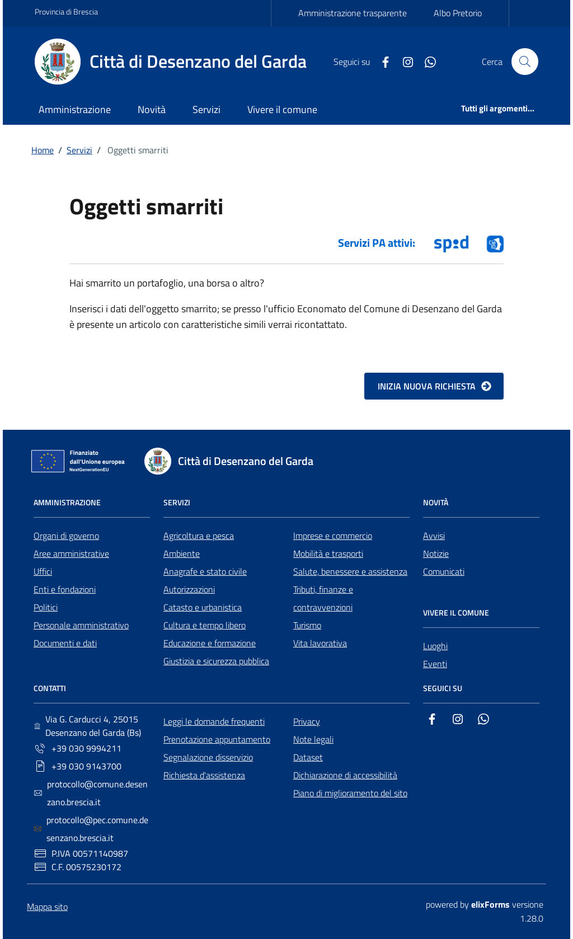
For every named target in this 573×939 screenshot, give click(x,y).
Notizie (436, 553)
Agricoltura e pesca (198, 535)
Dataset (308, 757)
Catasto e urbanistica (202, 607)
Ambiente (181, 553)
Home (42, 150)
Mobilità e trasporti (328, 553)
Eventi (435, 663)
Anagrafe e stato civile (205, 571)
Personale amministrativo (81, 625)
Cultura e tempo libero (204, 625)
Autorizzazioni (189, 589)
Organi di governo (66, 535)
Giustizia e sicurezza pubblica (216, 661)
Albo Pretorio (458, 13)
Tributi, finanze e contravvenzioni (323, 598)
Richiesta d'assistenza (204, 775)
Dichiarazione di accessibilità (345, 775)
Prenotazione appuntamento (216, 739)
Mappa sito (47, 906)
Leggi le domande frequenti (214, 721)
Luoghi (435, 645)
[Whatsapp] (426, 61)
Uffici (43, 571)
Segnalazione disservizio (208, 757)
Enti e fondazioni (65, 589)
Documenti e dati (65, 643)
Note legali (313, 739)
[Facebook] (381, 61)
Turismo (307, 625)
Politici (46, 607)
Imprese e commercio (332, 535)
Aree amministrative (71, 553)
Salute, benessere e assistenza (350, 571)
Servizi (79, 150)
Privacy (306, 721)
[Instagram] (403, 61)
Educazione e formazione (209, 643)
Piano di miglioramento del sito (350, 793)
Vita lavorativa (320, 643)
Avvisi (434, 535)
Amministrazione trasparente (352, 13)
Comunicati (443, 571)
